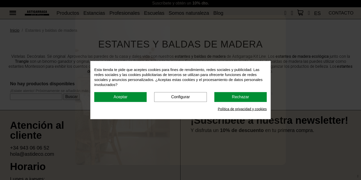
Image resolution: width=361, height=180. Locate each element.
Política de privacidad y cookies (242, 109)
